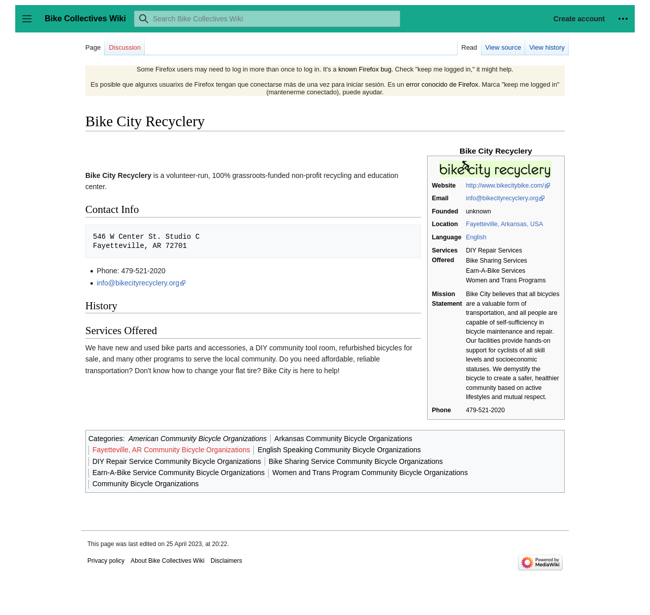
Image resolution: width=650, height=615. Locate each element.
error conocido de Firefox (442, 84)
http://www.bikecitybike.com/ (505, 185)
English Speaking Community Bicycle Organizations (338, 450)
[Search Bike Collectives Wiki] (267, 19)
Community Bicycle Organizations (145, 484)
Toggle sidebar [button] (30, 23)
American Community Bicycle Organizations (197, 439)
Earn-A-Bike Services (495, 270)
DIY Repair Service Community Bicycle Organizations (176, 461)
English (476, 237)
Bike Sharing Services (496, 260)
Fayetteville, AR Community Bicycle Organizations (171, 450)
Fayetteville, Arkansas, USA (504, 224)
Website (444, 185)
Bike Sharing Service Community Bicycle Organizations (356, 461)
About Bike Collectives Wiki (167, 560)
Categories (105, 439)
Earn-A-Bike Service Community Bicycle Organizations (178, 472)
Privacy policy (105, 560)
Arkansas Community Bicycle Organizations (343, 439)
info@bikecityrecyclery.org (502, 198)
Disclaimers (226, 560)
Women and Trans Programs (505, 280)
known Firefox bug (365, 69)
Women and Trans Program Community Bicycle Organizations (370, 472)
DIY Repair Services (494, 250)
